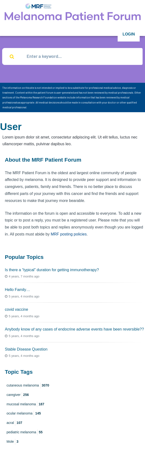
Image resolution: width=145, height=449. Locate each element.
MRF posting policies (69, 234)
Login (128, 34)
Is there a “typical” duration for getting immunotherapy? (52, 270)
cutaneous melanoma (28, 385)
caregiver (18, 395)
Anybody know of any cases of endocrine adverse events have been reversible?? (74, 329)
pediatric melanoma (25, 432)
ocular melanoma (24, 413)
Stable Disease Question (26, 349)
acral (14, 423)
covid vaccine (16, 309)
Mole (12, 442)
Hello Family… (17, 290)
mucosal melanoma (25, 404)
